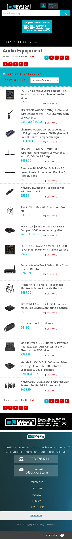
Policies (36, 494)
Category (32, 73)
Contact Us (36, 482)
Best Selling (15, 80)
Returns (37, 501)
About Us (37, 488)
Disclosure (36, 515)
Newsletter (37, 507)
